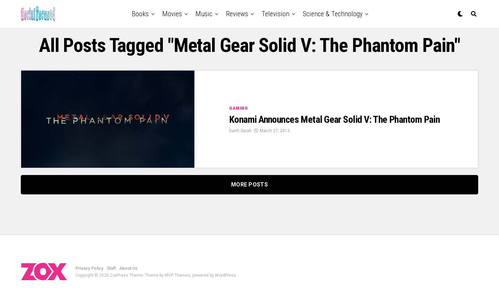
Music (203, 14)
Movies (172, 14)
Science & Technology (332, 14)
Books (140, 14)
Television (275, 14)
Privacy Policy (89, 268)
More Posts (249, 184)
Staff (111, 268)
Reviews (237, 14)
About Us (128, 268)
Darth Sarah (240, 130)
